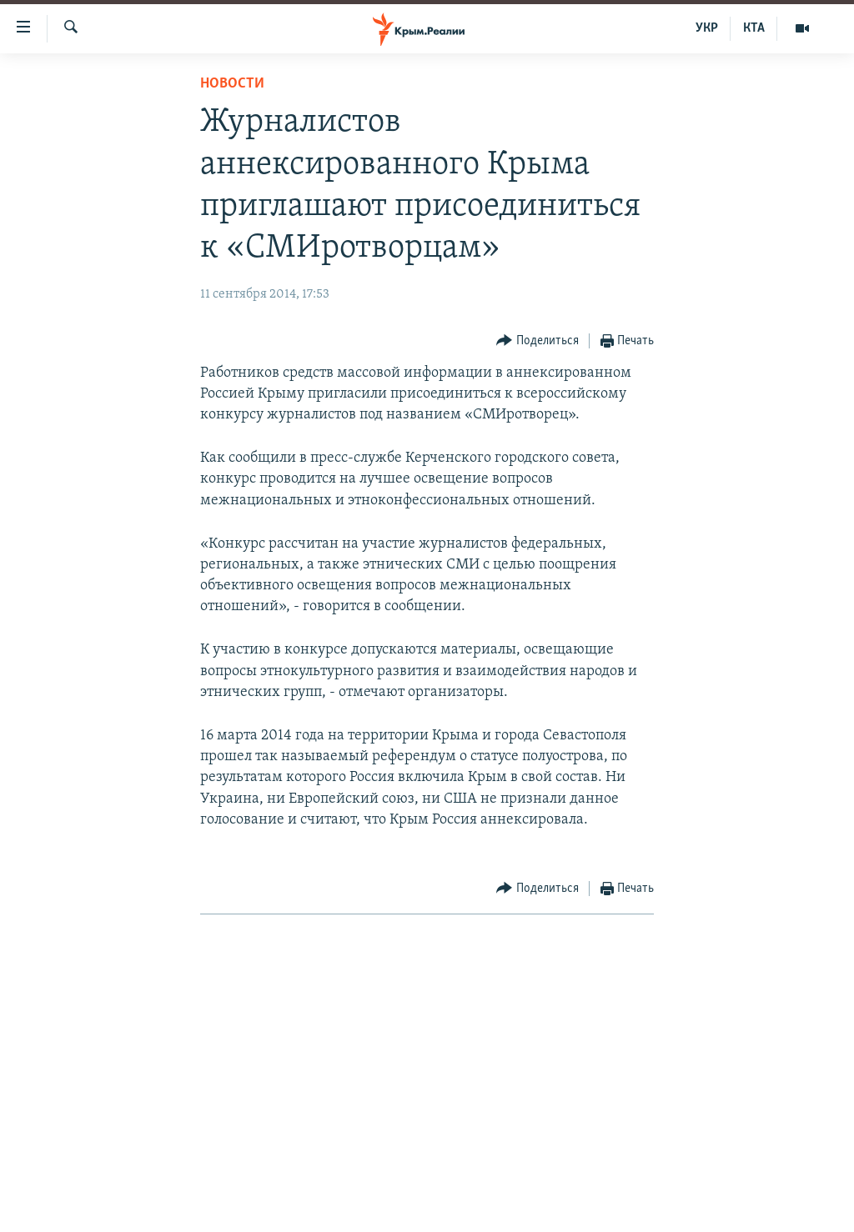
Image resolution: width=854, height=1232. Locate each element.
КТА (754, 28)
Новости (232, 84)
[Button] (537, 341)
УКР (707, 28)
